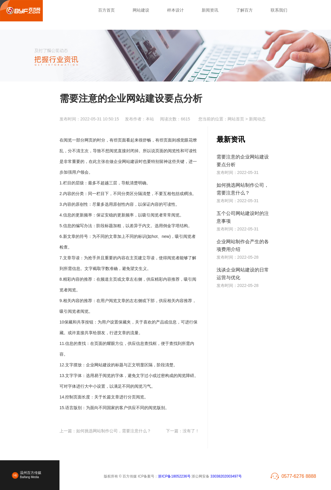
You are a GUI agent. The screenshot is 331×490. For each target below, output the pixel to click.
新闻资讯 (210, 10)
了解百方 (244, 10)
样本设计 (175, 10)
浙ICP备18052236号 (174, 476)
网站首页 (236, 119)
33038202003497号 (226, 476)
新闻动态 (257, 119)
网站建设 (141, 10)
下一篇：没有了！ (182, 430)
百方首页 (106, 10)
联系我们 (279, 10)
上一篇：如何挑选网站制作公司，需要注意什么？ (105, 430)
